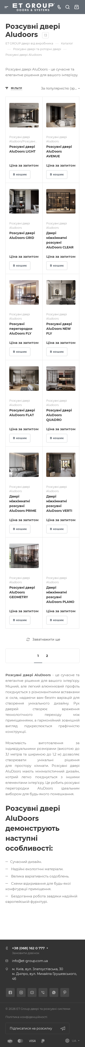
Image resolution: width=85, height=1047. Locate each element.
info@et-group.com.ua (30, 961)
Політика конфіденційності (26, 1017)
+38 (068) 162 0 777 (28, 948)
